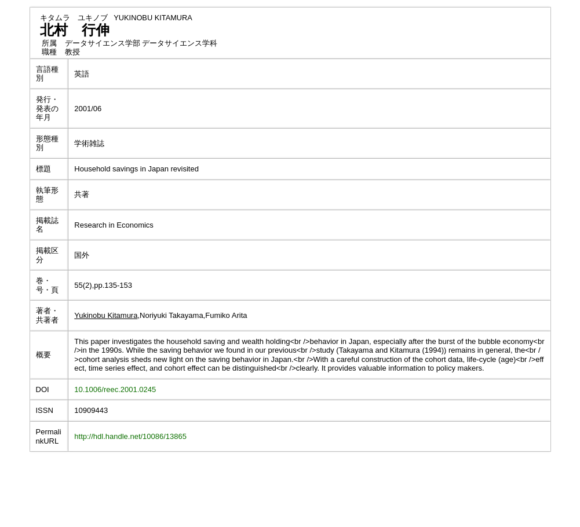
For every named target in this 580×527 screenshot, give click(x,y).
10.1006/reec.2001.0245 (115, 389)
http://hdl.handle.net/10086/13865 (130, 436)
